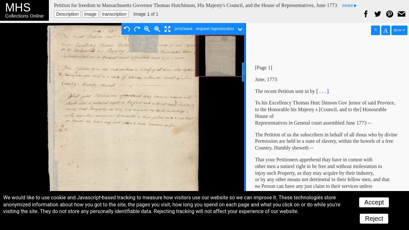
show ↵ (399, 30)
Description (67, 14)
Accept (374, 202)
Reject (374, 218)
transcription (114, 14)
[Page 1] (263, 67)
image (90, 14)
